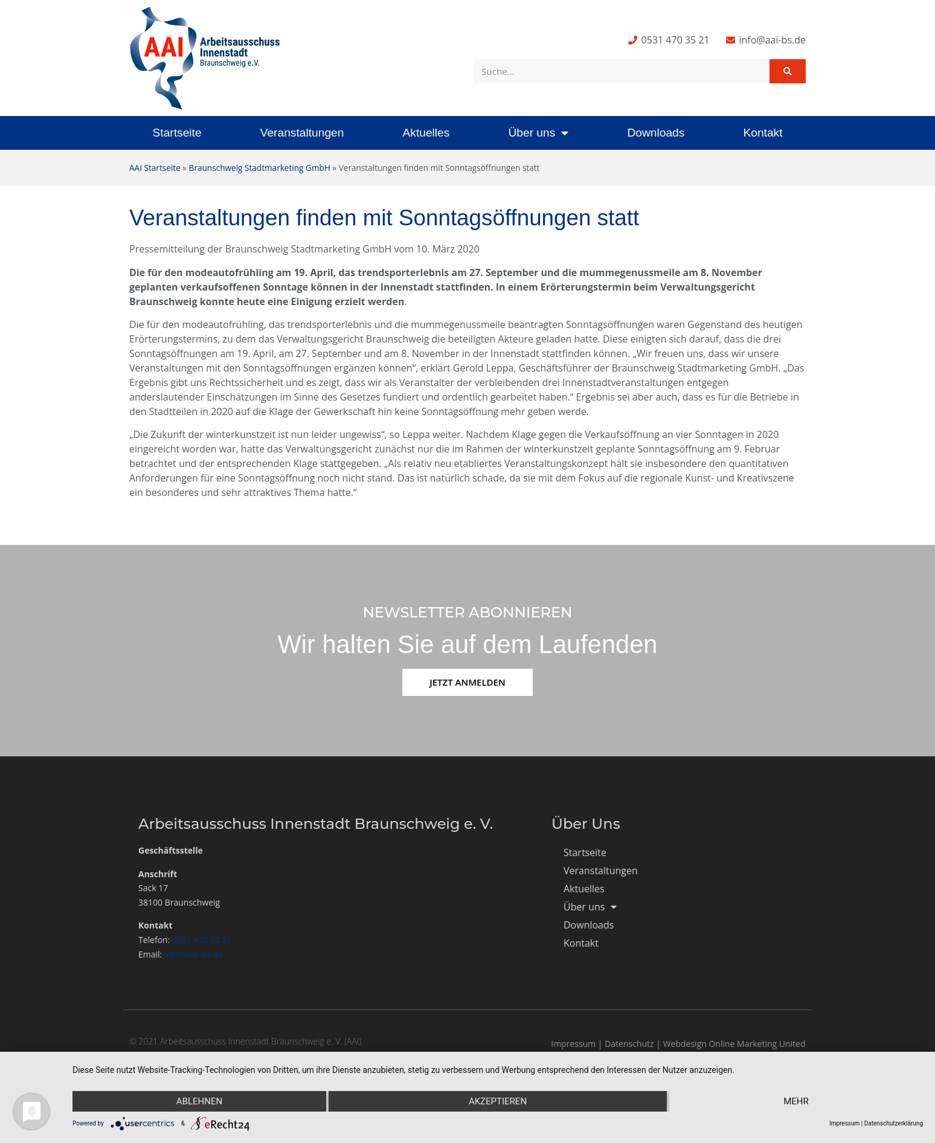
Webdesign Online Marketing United (734, 1043)
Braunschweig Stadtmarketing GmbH (259, 167)
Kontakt (762, 132)
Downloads (655, 132)
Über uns (538, 132)
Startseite (177, 132)
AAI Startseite (155, 167)
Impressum (573, 1043)
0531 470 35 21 (202, 939)
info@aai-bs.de (193, 954)
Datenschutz (629, 1043)
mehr (796, 1101)
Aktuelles (425, 132)
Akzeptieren (498, 1101)
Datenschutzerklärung (893, 1123)
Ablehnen (199, 1101)
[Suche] (788, 71)
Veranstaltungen (302, 132)
